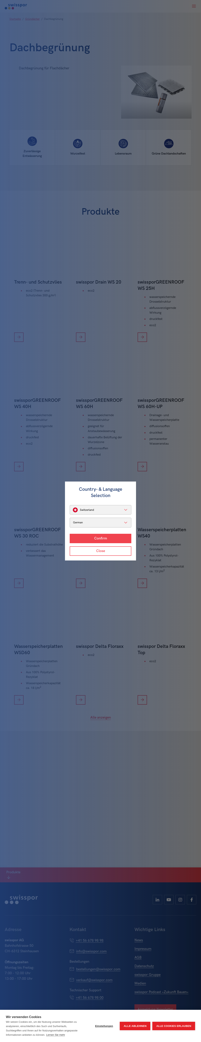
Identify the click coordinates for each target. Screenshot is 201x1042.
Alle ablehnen (135, 1026)
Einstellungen (104, 1026)
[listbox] (100, 510)
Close (100, 551)
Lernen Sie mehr (55, 1034)
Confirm (100, 538)
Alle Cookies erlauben (173, 1026)
